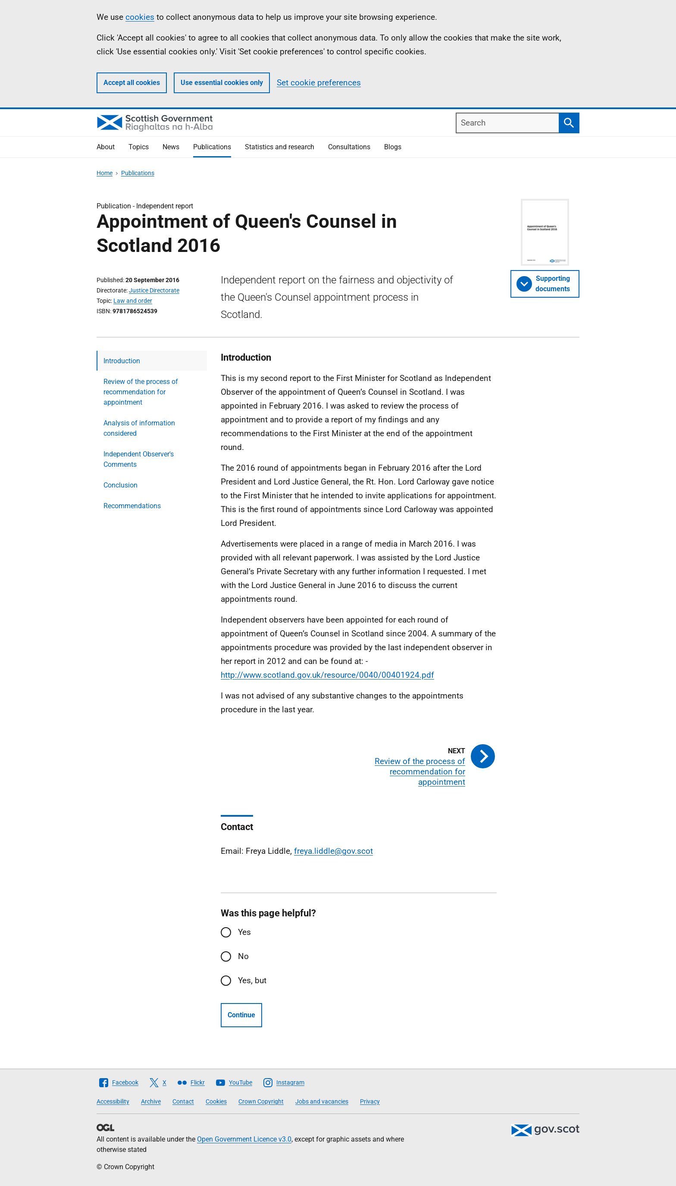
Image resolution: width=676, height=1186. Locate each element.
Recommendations (132, 506)
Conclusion (120, 485)
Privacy (370, 1101)
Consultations (349, 147)
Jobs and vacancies (321, 1101)
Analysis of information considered (139, 428)
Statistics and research (279, 147)
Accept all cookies (131, 83)
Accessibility (113, 1101)
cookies (139, 17)
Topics (138, 147)
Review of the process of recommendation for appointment (140, 392)
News (171, 147)
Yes (244, 932)
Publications (212, 147)
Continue (241, 1015)
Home (105, 173)
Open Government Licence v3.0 (244, 1139)
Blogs (392, 147)
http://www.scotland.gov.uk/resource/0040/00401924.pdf (327, 675)
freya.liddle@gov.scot (333, 851)
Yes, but (252, 980)
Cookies (216, 1101)
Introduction (121, 361)
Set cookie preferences (319, 83)
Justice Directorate (154, 290)
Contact (183, 1101)
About (106, 147)
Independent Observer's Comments (138, 459)
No (243, 956)
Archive (151, 1101)
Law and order (132, 300)
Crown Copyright (261, 1101)
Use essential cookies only (222, 83)
